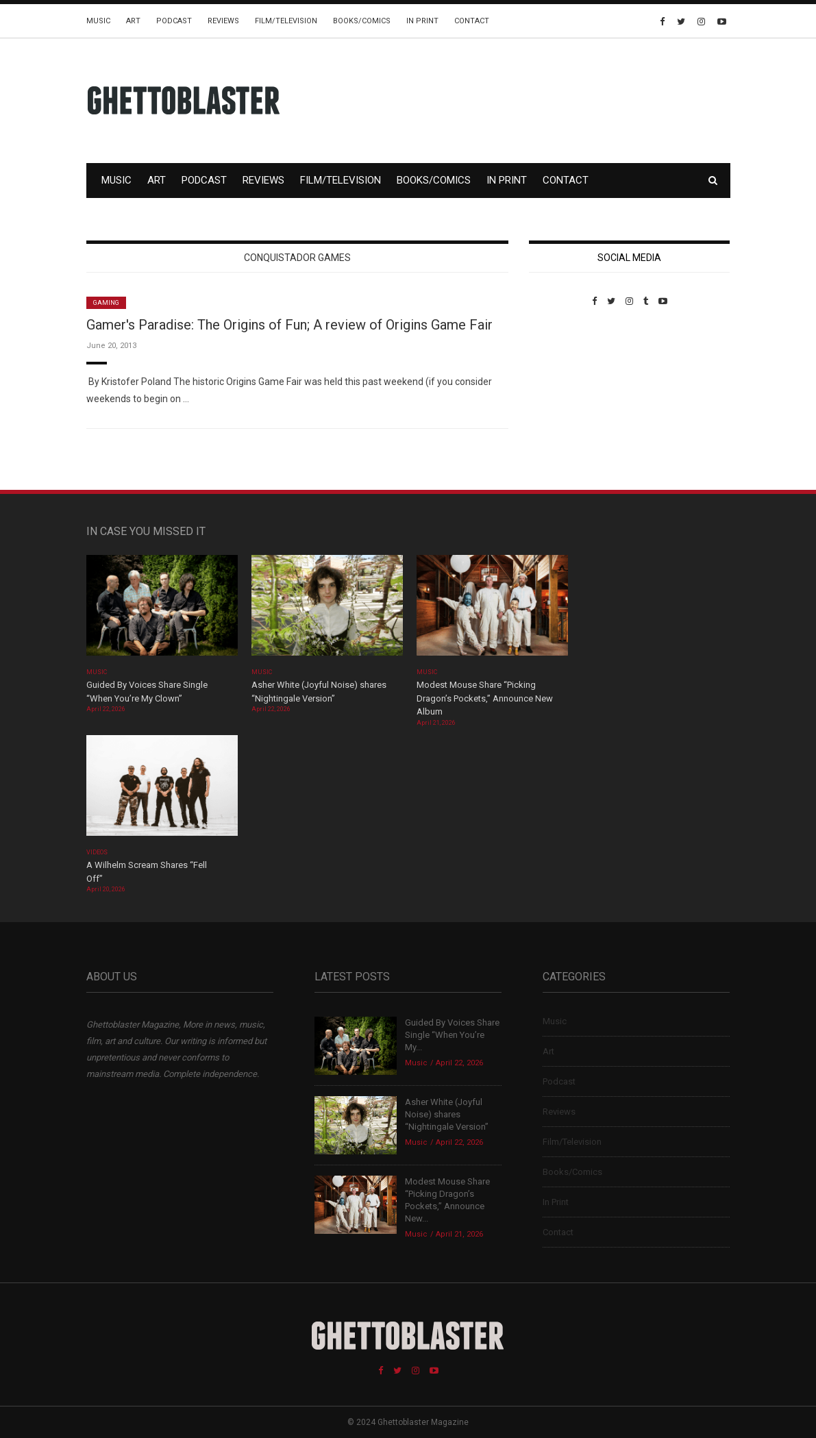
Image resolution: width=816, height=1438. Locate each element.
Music (98, 20)
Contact (471, 20)
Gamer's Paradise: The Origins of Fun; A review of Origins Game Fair (289, 325)
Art (133, 20)
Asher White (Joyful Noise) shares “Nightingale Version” (447, 1114)
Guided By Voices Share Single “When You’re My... (452, 1034)
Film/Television (286, 20)
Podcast (174, 20)
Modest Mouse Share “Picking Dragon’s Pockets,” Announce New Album (485, 698)
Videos (97, 852)
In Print (422, 20)
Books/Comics (362, 20)
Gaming (106, 302)
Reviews (223, 20)
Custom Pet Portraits (569, 400)
